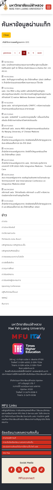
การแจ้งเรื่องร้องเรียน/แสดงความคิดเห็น (18, 442)
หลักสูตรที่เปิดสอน (8, 410)
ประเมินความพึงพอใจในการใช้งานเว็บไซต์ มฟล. (20, 446)
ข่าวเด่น (4, 221)
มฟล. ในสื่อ (38, 413)
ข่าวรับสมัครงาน (8, 274)
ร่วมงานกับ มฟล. (29, 416)
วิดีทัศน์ (4, 297)
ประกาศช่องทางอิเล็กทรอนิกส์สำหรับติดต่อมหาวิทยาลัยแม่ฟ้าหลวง (26, 374)
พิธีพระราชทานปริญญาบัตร (35, 419)
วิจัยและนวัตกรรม (43, 410)
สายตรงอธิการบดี (9, 437)
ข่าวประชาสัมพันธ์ (8, 227)
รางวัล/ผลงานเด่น (8, 233)
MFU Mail (21, 413)
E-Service (30, 413)
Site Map (6, 452)
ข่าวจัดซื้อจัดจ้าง (8, 262)
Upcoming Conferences (11, 286)
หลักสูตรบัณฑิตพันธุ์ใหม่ (11, 250)
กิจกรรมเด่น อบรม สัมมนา (11, 239)
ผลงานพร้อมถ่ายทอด (9, 413)
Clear (6, 35)
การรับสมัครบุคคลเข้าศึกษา (26, 410)
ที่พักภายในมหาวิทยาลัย (14, 416)
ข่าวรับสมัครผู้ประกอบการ (11, 280)
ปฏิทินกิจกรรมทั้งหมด (10, 292)
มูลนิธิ (47, 416)
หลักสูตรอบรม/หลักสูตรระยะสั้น (13, 244)
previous (7, 52)
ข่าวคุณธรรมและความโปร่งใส (13, 256)
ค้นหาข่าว (5, 303)
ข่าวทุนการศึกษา (8, 268)
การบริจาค (40, 416)
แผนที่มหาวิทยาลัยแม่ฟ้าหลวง (13, 419)
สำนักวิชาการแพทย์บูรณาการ (14, 42)
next (39, 52)
